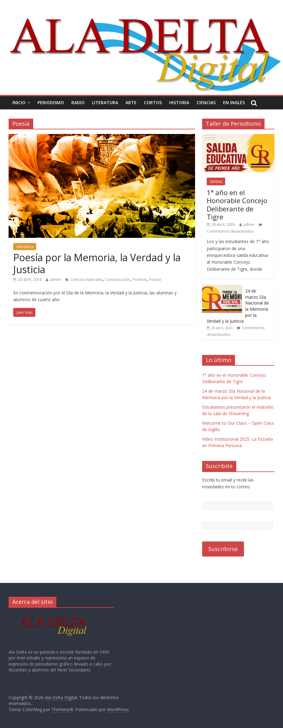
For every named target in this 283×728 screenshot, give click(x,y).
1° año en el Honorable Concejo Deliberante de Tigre (237, 204)
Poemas (140, 279)
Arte (131, 102)
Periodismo (51, 102)
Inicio (19, 102)
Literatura (105, 102)
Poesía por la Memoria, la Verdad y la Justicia (97, 263)
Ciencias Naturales (86, 279)
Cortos (153, 102)
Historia (179, 102)
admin (55, 279)
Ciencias (206, 102)
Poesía (155, 279)
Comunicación (117, 279)
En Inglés (234, 102)
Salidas (216, 181)
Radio (78, 102)
